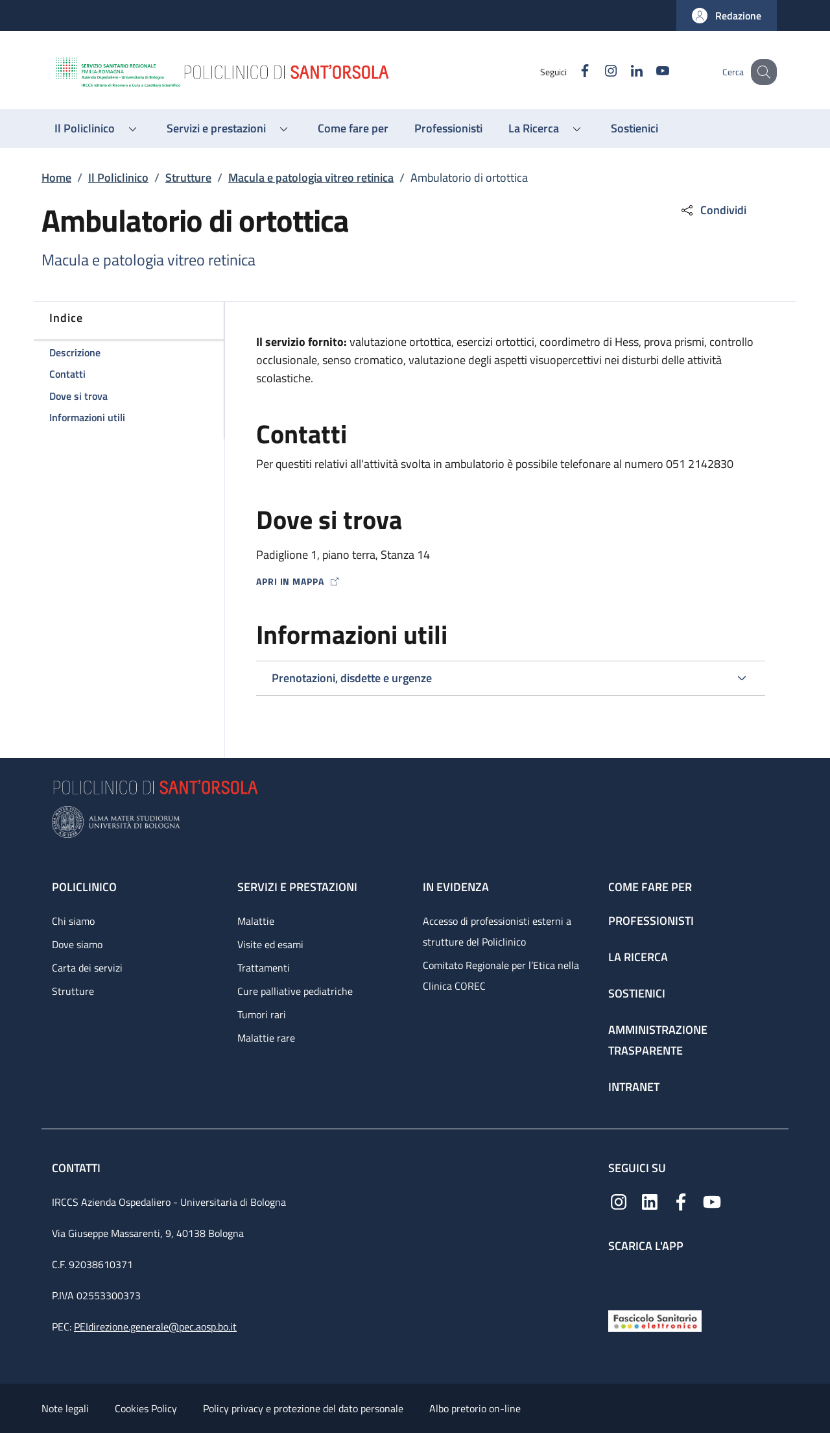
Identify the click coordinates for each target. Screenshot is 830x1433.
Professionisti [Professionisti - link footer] (651, 920)
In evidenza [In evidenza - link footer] (456, 887)
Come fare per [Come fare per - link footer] (650, 887)
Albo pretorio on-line (475, 1408)
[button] (726, 15)
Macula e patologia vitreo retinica (311, 177)
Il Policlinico (118, 177)
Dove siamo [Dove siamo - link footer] (77, 944)
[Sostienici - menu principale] (634, 128)
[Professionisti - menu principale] (448, 128)
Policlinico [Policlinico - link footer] (84, 887)
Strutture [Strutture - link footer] (73, 991)
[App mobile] (618, 1278)
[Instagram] (597, 71)
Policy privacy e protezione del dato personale (303, 1408)
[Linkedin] (623, 71)
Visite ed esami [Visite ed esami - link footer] (270, 944)
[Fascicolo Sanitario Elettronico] (655, 1320)
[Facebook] (571, 71)
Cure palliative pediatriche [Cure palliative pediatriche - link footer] (295, 991)
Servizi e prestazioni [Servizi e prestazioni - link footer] (297, 887)
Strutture (188, 177)
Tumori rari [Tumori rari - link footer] (261, 1014)
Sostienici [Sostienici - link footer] (636, 993)
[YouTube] (649, 71)
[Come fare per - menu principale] (353, 128)
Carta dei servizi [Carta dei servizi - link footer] (87, 967)
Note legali (65, 1408)
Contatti (77, 1168)
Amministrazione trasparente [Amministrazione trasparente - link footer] (657, 1040)
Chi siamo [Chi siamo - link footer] (73, 921)
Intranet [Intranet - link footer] (633, 1087)
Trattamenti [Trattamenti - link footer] (263, 967)
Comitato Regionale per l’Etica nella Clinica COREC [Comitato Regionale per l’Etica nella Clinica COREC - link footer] (501, 975)
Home (56, 177)
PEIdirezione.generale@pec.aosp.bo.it (155, 1326)
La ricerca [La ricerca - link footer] (638, 957)
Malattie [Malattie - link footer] (255, 921)
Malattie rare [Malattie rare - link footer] (266, 1038)
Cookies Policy (146, 1408)
